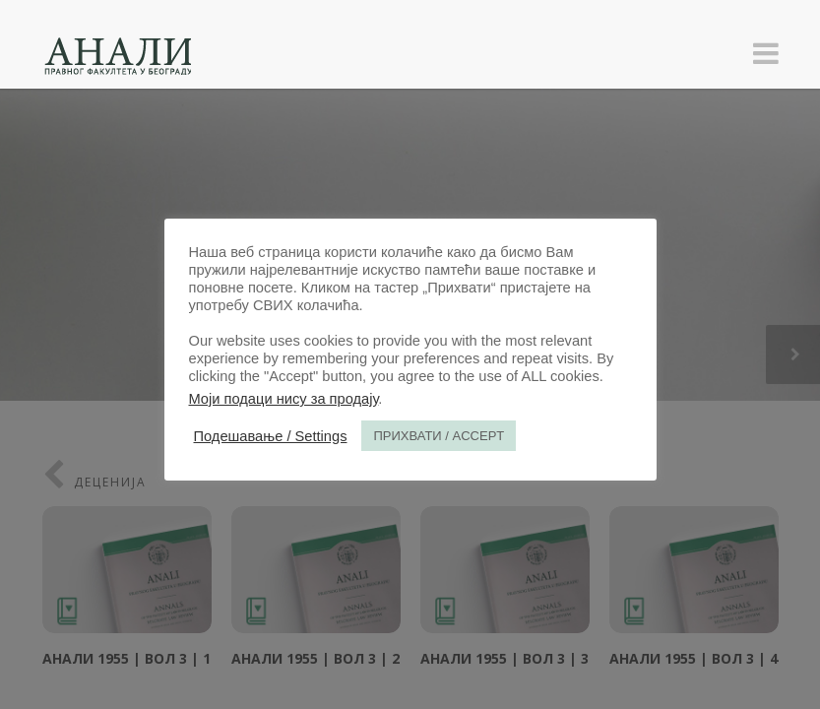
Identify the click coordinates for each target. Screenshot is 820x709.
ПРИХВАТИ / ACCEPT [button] (438, 435)
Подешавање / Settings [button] (270, 436)
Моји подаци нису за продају (284, 399)
